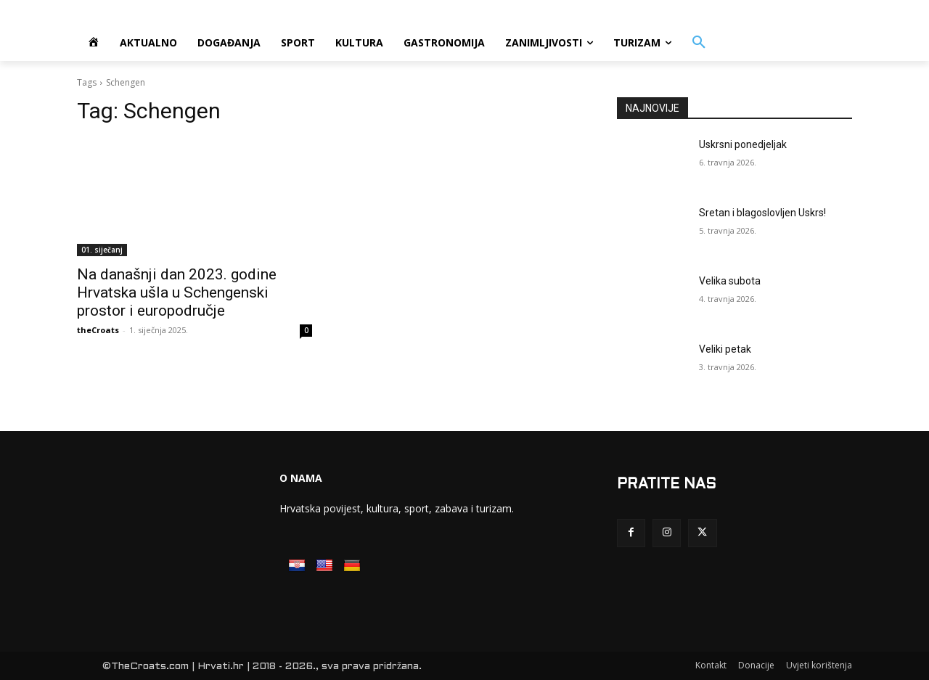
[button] (699, 42)
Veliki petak (725, 349)
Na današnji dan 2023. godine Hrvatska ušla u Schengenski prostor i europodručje (177, 292)
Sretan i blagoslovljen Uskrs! (762, 212)
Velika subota (730, 281)
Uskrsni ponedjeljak (743, 144)
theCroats (98, 329)
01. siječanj (102, 250)
